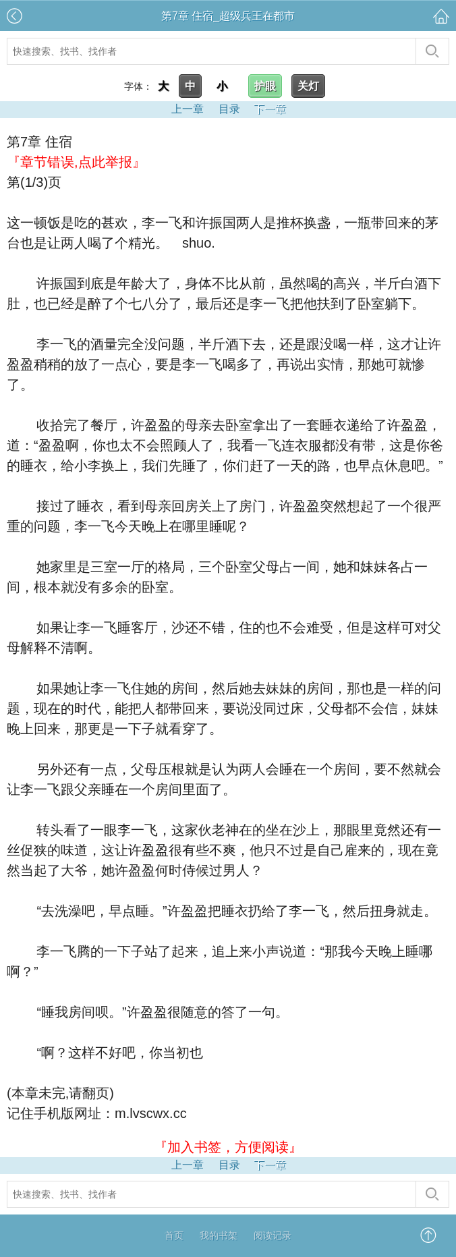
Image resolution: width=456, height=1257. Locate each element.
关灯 (308, 86)
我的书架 (218, 1235)
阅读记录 (272, 1235)
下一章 (270, 109)
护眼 (265, 86)
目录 (229, 109)
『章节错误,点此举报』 (76, 162)
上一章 (187, 109)
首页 (174, 1235)
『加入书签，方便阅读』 (228, 1147)
